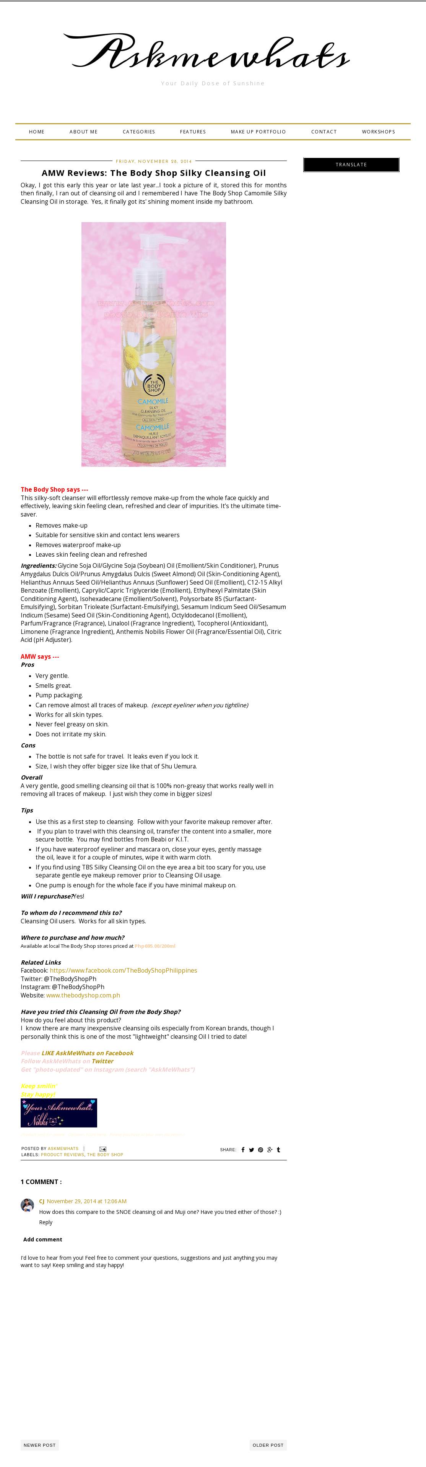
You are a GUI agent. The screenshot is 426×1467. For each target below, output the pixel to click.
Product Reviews (62, 1155)
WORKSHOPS (378, 131)
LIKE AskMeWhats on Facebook (87, 1053)
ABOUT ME (84, 131)
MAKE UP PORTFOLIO (258, 131)
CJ (41, 1201)
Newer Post (40, 1445)
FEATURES (193, 131)
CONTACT (324, 131)
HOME (37, 131)
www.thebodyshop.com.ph (83, 995)
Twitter (102, 1061)
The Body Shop (105, 1155)
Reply (45, 1222)
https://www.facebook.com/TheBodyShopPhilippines (123, 971)
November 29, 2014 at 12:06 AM (87, 1201)
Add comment (42, 1239)
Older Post (268, 1445)
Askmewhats (213, 55)
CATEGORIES (139, 131)
